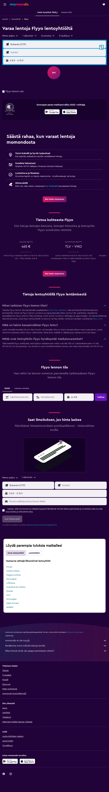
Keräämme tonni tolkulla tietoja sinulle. (56, 645)
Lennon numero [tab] (22, 388)
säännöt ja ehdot (33, 525)
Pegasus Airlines (13, 575)
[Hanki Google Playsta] (52, 112)
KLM (8, 595)
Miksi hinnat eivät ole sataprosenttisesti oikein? (56, 651)
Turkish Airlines (13, 571)
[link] (54, 199)
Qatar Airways (12, 603)
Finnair (9, 567)
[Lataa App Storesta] (69, 112)
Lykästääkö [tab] (34, 553)
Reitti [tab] (7, 388)
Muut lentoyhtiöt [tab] (16, 553)
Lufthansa (10, 583)
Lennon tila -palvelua (56, 310)
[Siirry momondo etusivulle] (19, 4)
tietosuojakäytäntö (49, 525)
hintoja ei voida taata (74, 632)
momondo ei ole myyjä (56, 640)
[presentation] (69, 111)
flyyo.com (97, 319)
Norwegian (11, 579)
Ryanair (9, 591)
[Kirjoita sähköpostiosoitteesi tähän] (57, 501)
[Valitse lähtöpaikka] (57, 44)
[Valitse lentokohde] (57, 52)
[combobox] (10, 36)
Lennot (5, 19)
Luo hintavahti (51, 186)
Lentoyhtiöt (16, 19)
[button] (5, 4)
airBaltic (10, 607)
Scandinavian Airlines (15, 587)
